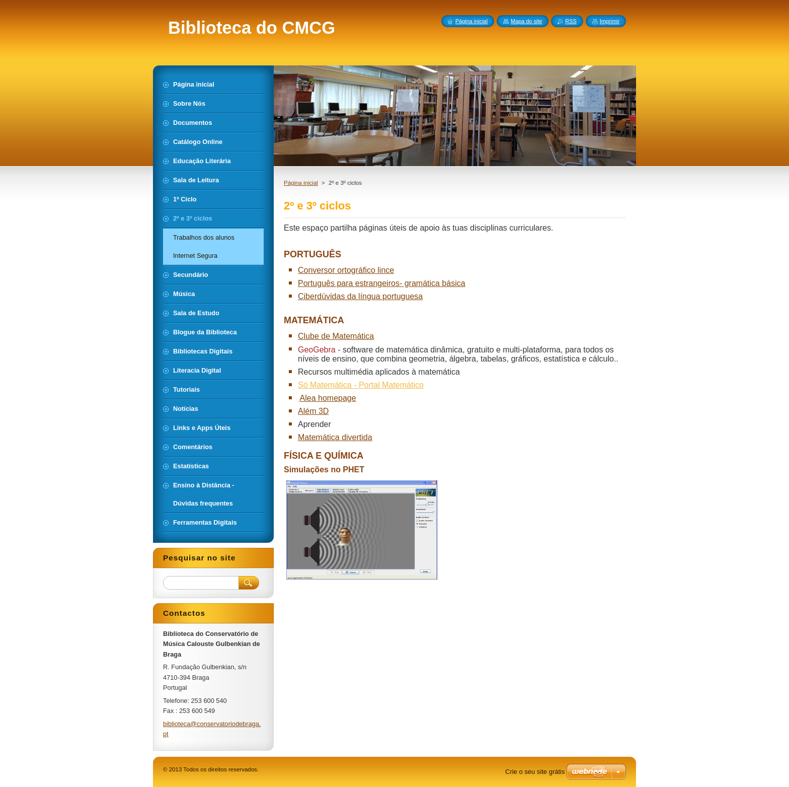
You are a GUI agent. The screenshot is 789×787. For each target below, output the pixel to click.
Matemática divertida (335, 437)
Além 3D (313, 411)
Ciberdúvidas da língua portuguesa (360, 296)
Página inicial (301, 183)
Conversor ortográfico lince (346, 270)
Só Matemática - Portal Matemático (361, 385)
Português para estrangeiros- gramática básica (381, 283)
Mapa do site (526, 21)
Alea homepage (328, 398)
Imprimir (609, 21)
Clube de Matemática (336, 336)
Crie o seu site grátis (535, 771)
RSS (570, 21)
